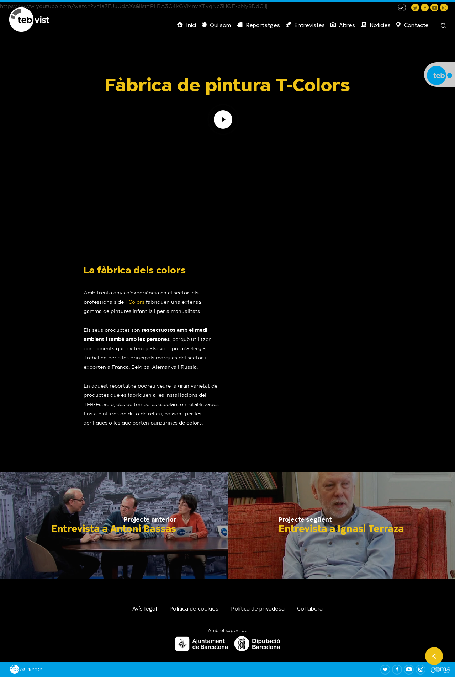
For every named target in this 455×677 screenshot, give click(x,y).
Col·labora (310, 609)
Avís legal (144, 609)
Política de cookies (193, 609)
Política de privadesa (258, 609)
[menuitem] (402, 7)
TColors (134, 302)
